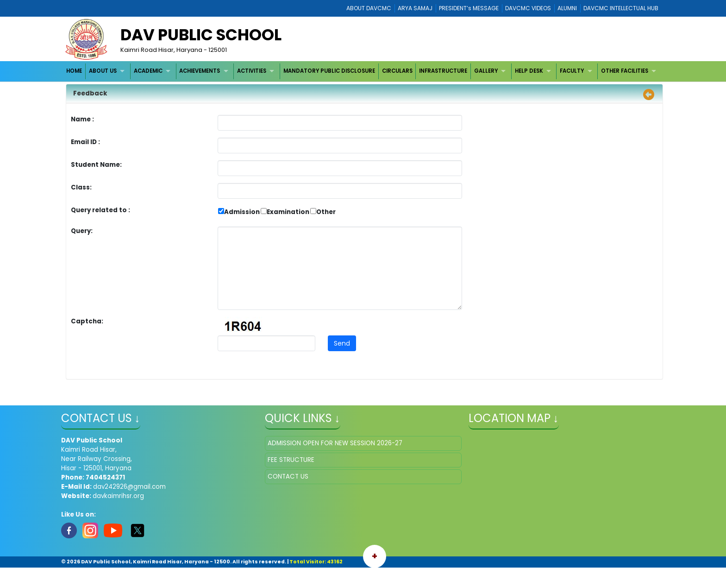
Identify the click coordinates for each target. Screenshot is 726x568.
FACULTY (572, 71)
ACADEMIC (148, 71)
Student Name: (96, 164)
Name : (85, 119)
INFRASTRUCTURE (443, 71)
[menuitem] (74, 71)
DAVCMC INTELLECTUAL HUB (620, 8)
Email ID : (111, 142)
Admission (242, 212)
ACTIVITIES (251, 71)
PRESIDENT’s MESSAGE (469, 8)
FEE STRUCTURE (291, 459)
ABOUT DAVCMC (368, 8)
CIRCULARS (397, 71)
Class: (81, 187)
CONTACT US (288, 476)
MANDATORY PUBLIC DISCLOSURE (329, 71)
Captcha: (87, 321)
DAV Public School (201, 35)
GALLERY (486, 71)
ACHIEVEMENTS (199, 71)
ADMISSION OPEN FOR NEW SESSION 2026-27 (335, 443)
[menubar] (362, 71)
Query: (84, 231)
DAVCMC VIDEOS (528, 8)
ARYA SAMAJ (415, 8)
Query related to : (100, 210)
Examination (288, 212)
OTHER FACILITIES (624, 71)
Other (326, 212)
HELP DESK (529, 71)
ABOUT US (103, 71)
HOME (74, 71)
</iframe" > (567, 482)
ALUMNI (567, 8)
